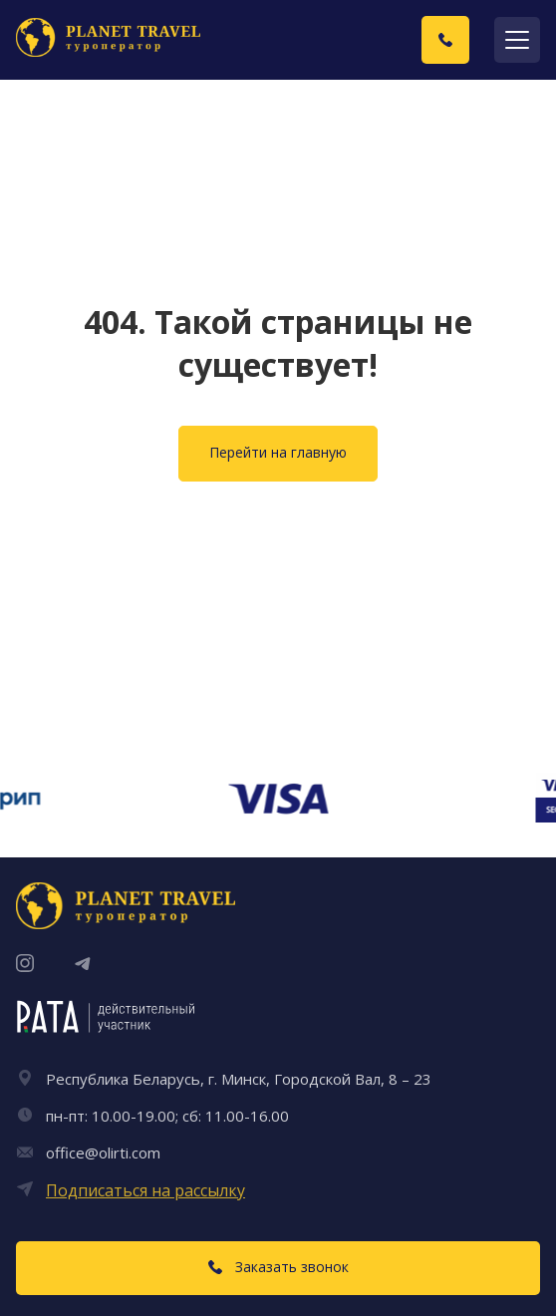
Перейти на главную (278, 452)
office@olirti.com (103, 1152)
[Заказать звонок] (445, 40)
